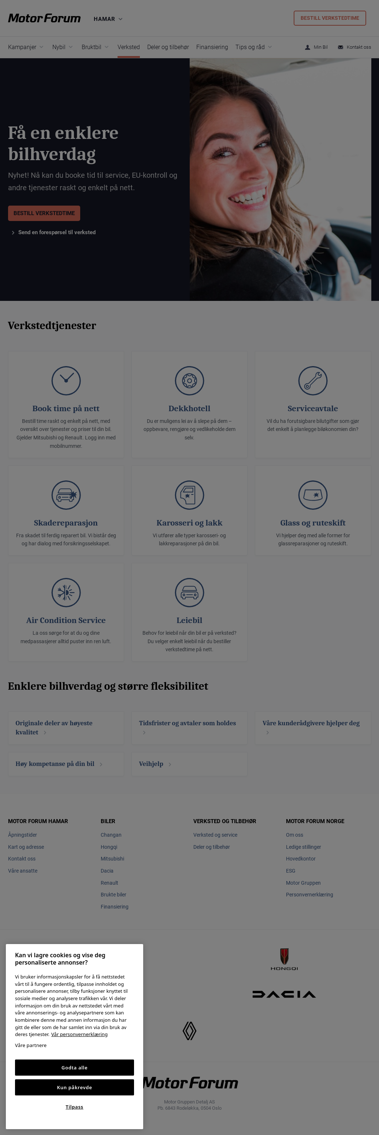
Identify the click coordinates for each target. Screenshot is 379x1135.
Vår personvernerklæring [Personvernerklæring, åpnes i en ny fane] (79, 1034)
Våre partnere (31, 1045)
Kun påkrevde (74, 1087)
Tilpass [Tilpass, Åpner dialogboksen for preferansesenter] (74, 1106)
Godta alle (75, 1067)
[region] (74, 1036)
